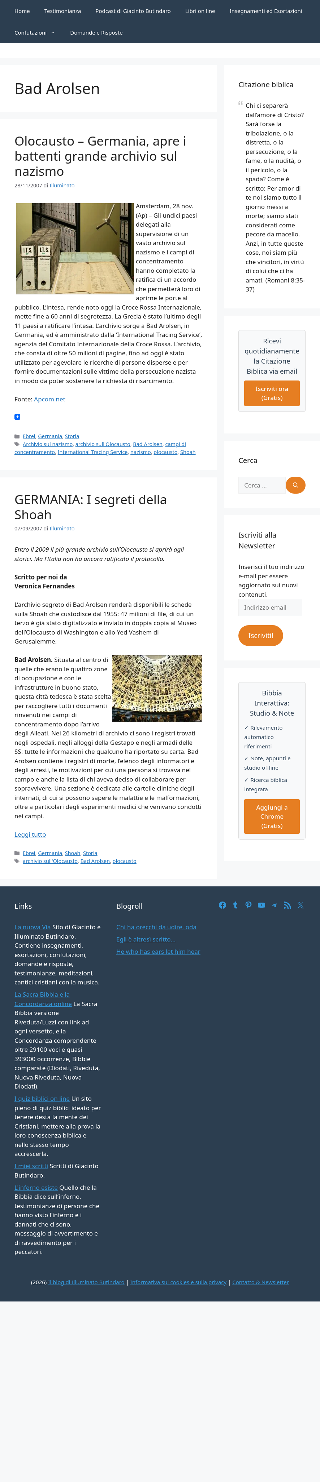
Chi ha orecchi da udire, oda (156, 927)
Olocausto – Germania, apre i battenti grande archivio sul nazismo (100, 155)
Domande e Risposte (96, 32)
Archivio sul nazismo (48, 444)
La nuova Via (32, 927)
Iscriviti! (260, 635)
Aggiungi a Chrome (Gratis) (271, 816)
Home (22, 10)
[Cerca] (296, 485)
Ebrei (29, 436)
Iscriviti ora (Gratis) (272, 393)
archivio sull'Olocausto (102, 444)
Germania (50, 436)
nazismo (140, 452)
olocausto (165, 452)
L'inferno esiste (36, 1187)
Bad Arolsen (147, 444)
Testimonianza (62, 10)
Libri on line (200, 10)
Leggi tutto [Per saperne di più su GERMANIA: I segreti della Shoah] (30, 834)
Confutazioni (38, 32)
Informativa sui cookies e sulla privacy (178, 1282)
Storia (72, 436)
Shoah (188, 452)
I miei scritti (31, 1166)
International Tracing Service (93, 452)
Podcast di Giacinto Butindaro (133, 10)
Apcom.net (49, 399)
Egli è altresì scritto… (146, 939)
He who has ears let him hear (158, 951)
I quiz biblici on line (42, 1098)
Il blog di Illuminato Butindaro (86, 1282)
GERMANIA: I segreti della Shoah (90, 507)
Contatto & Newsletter (260, 1282)
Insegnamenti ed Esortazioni (266, 10)
